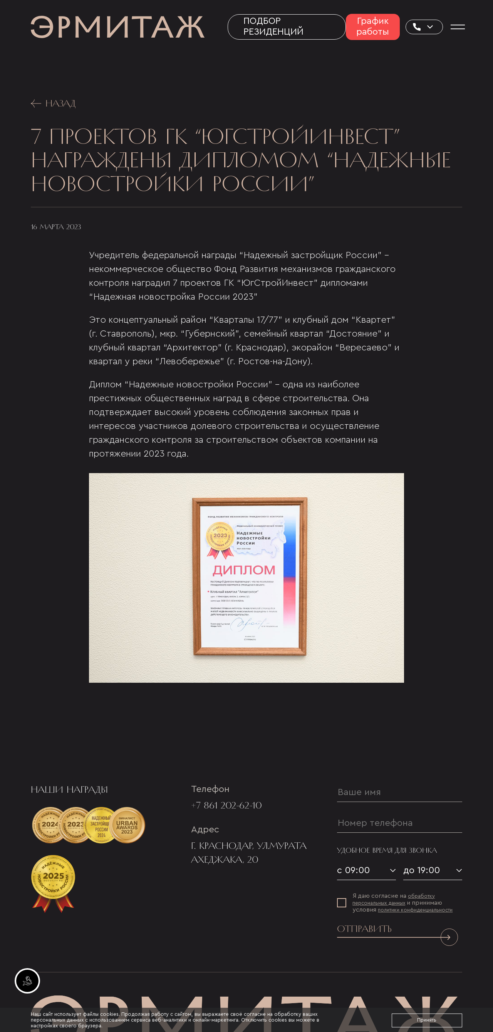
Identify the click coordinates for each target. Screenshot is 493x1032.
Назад (53, 103)
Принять (426, 1019)
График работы (372, 27)
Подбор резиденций (273, 27)
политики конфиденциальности (415, 909)
